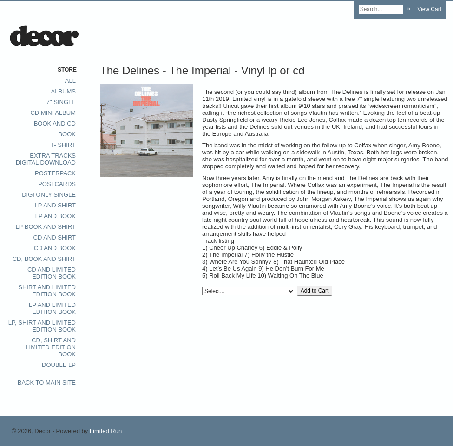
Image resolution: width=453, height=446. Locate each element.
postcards (57, 183)
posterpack (55, 173)
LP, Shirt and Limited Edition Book (42, 326)
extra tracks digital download (46, 159)
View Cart (429, 9)
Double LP (59, 364)
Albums (63, 91)
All (70, 80)
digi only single (49, 194)
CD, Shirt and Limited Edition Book (51, 347)
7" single (61, 102)
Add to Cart (315, 290)
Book (67, 134)
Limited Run (106, 430)
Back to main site (47, 382)
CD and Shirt (54, 237)
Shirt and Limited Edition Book (47, 291)
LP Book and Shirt (45, 226)
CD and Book (55, 248)
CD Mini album (53, 112)
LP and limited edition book (52, 308)
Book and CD (55, 123)
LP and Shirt (55, 205)
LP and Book (55, 216)
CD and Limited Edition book (51, 273)
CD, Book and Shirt (44, 258)
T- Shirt (63, 144)
